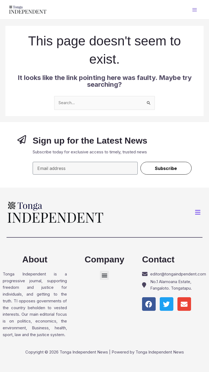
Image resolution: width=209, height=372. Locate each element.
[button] (197, 212)
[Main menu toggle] (195, 10)
